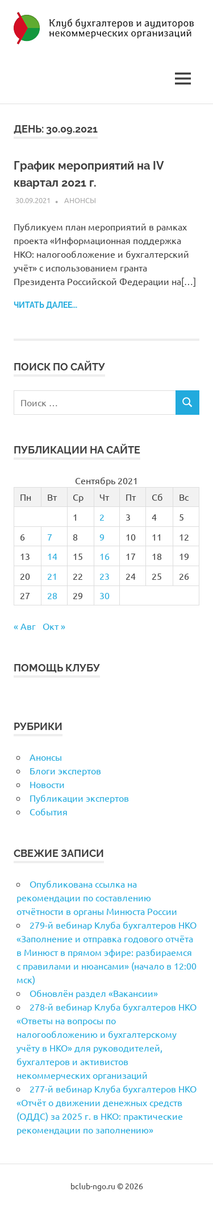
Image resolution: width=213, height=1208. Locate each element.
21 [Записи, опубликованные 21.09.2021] (52, 576)
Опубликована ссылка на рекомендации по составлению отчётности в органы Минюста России (96, 897)
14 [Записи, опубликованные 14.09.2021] (52, 556)
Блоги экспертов (65, 770)
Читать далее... (45, 305)
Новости (47, 784)
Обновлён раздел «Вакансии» (94, 993)
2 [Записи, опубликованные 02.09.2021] (102, 516)
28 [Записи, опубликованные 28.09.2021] (52, 595)
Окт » (54, 626)
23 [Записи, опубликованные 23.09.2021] (104, 576)
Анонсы (80, 200)
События (49, 811)
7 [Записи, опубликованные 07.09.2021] (49, 536)
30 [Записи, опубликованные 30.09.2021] (104, 595)
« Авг (25, 626)
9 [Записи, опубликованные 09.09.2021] (102, 536)
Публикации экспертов (79, 797)
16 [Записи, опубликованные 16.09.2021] (104, 556)
